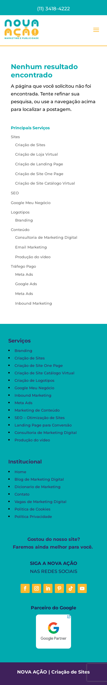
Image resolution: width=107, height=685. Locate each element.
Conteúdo (20, 229)
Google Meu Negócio (31, 202)
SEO (15, 193)
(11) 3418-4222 (53, 8)
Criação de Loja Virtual (36, 154)
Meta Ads (24, 274)
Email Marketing (31, 247)
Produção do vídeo (33, 257)
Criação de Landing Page (39, 164)
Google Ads (26, 283)
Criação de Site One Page (39, 173)
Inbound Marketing (33, 303)
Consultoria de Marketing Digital (46, 237)
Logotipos (20, 212)
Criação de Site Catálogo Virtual (45, 183)
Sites (15, 136)
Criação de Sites (30, 144)
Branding (24, 220)
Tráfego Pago (23, 266)
